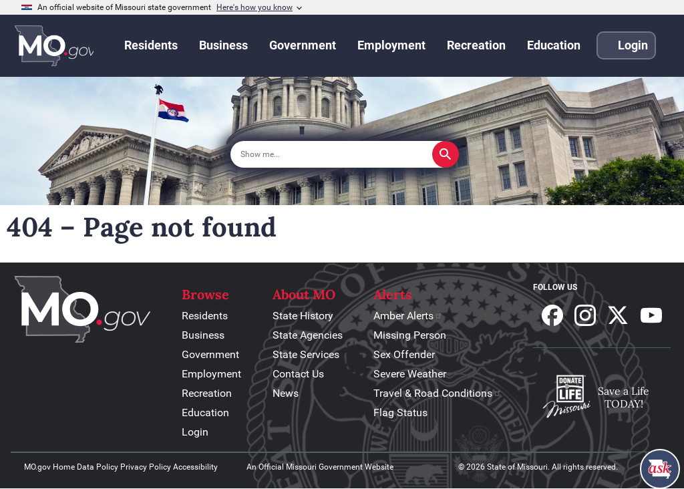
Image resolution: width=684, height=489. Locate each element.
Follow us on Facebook (552, 315)
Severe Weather (409, 373)
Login (195, 432)
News (286, 393)
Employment (211, 373)
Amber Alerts (408, 315)
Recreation (207, 393)
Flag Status (400, 412)
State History (303, 315)
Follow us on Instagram (585, 315)
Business (203, 335)
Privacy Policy (145, 467)
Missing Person (409, 335)
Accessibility (195, 467)
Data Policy (97, 467)
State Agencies (308, 335)
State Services (306, 354)
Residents (205, 315)
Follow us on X (618, 315)
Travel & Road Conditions (437, 393)
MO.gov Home (49, 467)
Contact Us (298, 373)
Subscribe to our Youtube (651, 315)
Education (205, 412)
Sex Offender (404, 354)
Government (210, 354)
